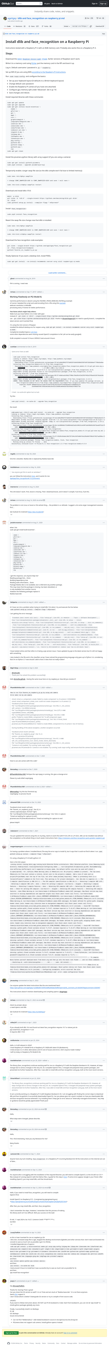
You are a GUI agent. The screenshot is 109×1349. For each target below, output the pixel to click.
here (33, 476)
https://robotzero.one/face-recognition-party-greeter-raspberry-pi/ (81, 838)
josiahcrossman (16, 523)
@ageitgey (63, 992)
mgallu (12, 454)
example (63, 303)
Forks (47, 26)
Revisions (19, 26)
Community (51, 1343)
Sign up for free (11, 1333)
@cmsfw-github (19, 679)
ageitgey (12, 18)
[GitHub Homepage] (8, 1343)
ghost (12, 278)
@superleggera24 (68, 318)
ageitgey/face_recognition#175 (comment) (25, 478)
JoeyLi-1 (13, 1281)
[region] (54, 152)
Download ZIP (100, 26)
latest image (32, 59)
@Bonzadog (14, 792)
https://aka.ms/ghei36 (35, 512)
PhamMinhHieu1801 (17, 687)
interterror (14, 487)
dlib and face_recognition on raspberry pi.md (41, 18)
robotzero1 (14, 831)
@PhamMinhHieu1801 (18, 774)
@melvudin (16, 673)
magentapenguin (16, 846)
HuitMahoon (15, 467)
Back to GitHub (57, 4)
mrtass (12, 292)
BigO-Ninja (14, 668)
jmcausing (14, 980)
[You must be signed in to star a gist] (89, 18)
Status (44, 1343)
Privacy (32, 1343)
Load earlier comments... (57, 273)
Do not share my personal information (90, 1343)
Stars (34, 26)
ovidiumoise (14, 1040)
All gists (47, 4)
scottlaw (13, 347)
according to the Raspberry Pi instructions (49, 72)
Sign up (103, 3)
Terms (26, 1343)
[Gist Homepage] (8, 3)
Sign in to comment (70, 1333)
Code (7, 26)
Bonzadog (14, 769)
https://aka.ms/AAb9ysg (36, 1012)
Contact (63, 1343)
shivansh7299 (15, 802)
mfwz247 (13, 1022)
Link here (34, 332)
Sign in (94, 3)
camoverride (15, 1154)
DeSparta (13, 602)
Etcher (33, 63)
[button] (91, 26)
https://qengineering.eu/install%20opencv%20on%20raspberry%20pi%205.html (39, 1202)
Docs (57, 1343)
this (16, 1294)
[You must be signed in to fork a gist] (100, 18)
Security (38, 1343)
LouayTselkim (15, 1232)
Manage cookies (72, 1343)
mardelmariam (15, 1060)
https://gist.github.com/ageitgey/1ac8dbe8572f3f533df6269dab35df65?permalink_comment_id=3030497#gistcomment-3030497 (55, 988)
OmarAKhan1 (15, 1078)
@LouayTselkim (18, 1286)
